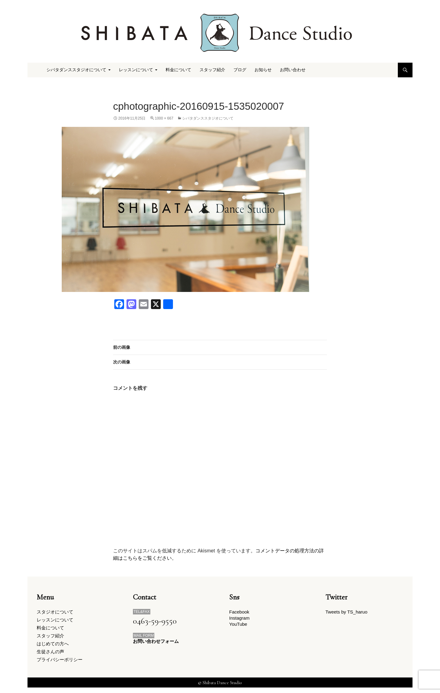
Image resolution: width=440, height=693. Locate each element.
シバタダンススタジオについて (76, 70)
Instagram (239, 618)
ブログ (239, 70)
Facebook (239, 612)
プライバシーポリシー (59, 664)
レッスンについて (136, 70)
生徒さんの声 (50, 655)
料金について (178, 70)
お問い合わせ (293, 70)
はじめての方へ (53, 647)
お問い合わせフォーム (156, 641)
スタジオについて (55, 612)
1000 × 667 (164, 118)
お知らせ (263, 70)
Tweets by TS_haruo (346, 612)
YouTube (238, 625)
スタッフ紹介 (212, 70)
